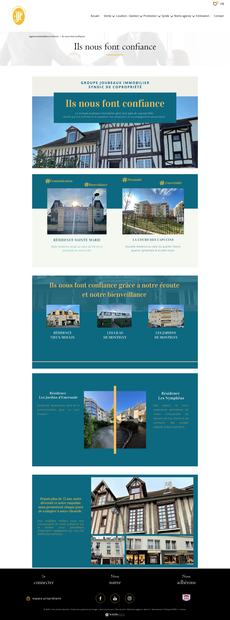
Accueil (95, 16)
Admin (146, 609)
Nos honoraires (106, 609)
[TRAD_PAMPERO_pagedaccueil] (19, 24)
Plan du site (120, 609)
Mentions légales (134, 609)
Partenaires (157, 609)
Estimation (202, 16)
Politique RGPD (170, 609)
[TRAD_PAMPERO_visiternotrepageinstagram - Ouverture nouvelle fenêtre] (129, 598)
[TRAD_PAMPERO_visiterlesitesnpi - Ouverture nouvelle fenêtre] (186, 597)
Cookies (182, 609)
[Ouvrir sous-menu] (113, 16)
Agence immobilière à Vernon (44, 36)
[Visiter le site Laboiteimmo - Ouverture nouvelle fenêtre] (115, 615)
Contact (219, 16)
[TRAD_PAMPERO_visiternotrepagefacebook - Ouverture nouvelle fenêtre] (100, 598)
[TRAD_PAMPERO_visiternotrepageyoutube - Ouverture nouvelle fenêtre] (115, 598)
